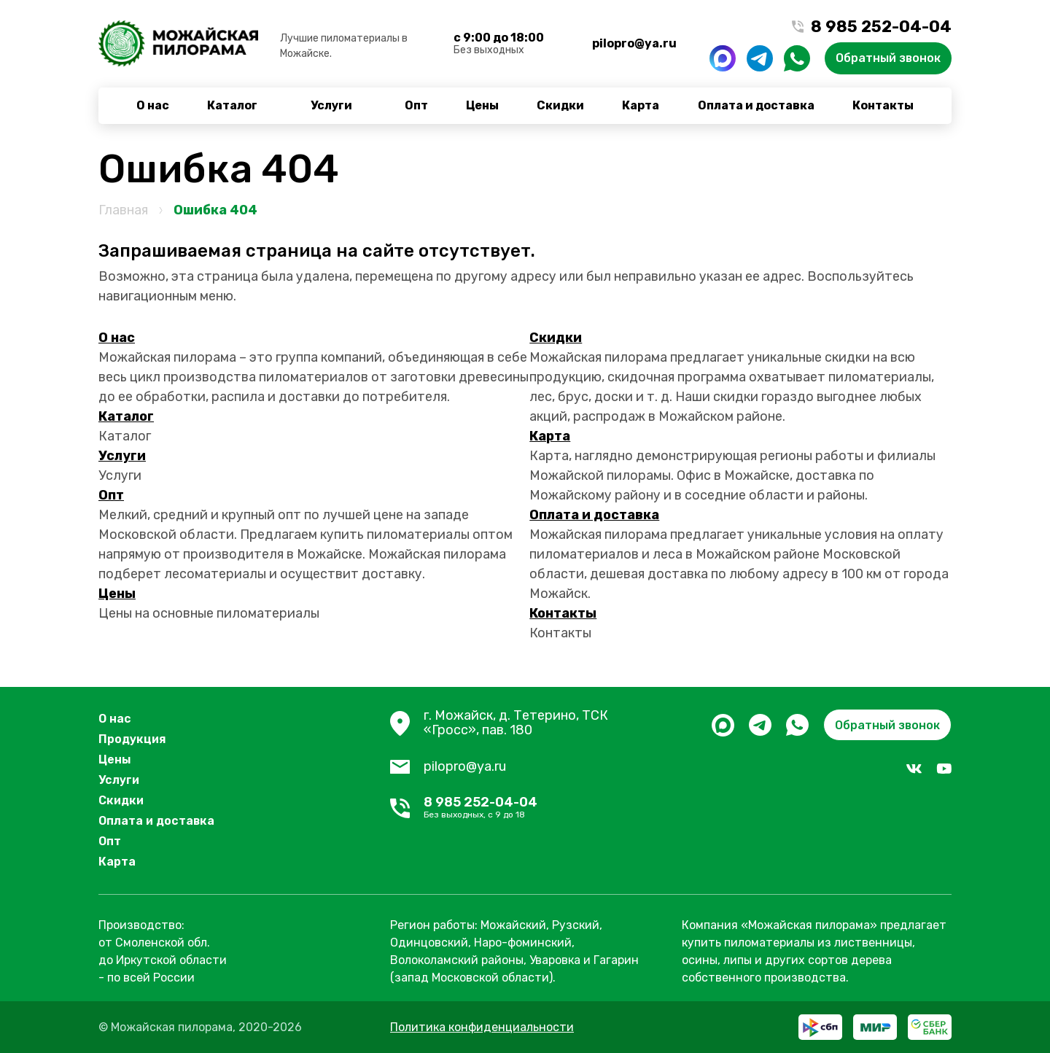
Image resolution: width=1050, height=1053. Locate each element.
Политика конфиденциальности (482, 1027)
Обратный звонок (888, 58)
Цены (482, 105)
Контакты (883, 105)
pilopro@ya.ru (634, 43)
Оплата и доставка (756, 105)
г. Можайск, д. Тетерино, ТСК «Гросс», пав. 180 (516, 723)
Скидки (560, 105)
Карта (640, 105)
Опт (416, 105)
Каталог (232, 105)
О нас (152, 105)
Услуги (331, 105)
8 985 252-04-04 (542, 808)
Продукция (132, 739)
